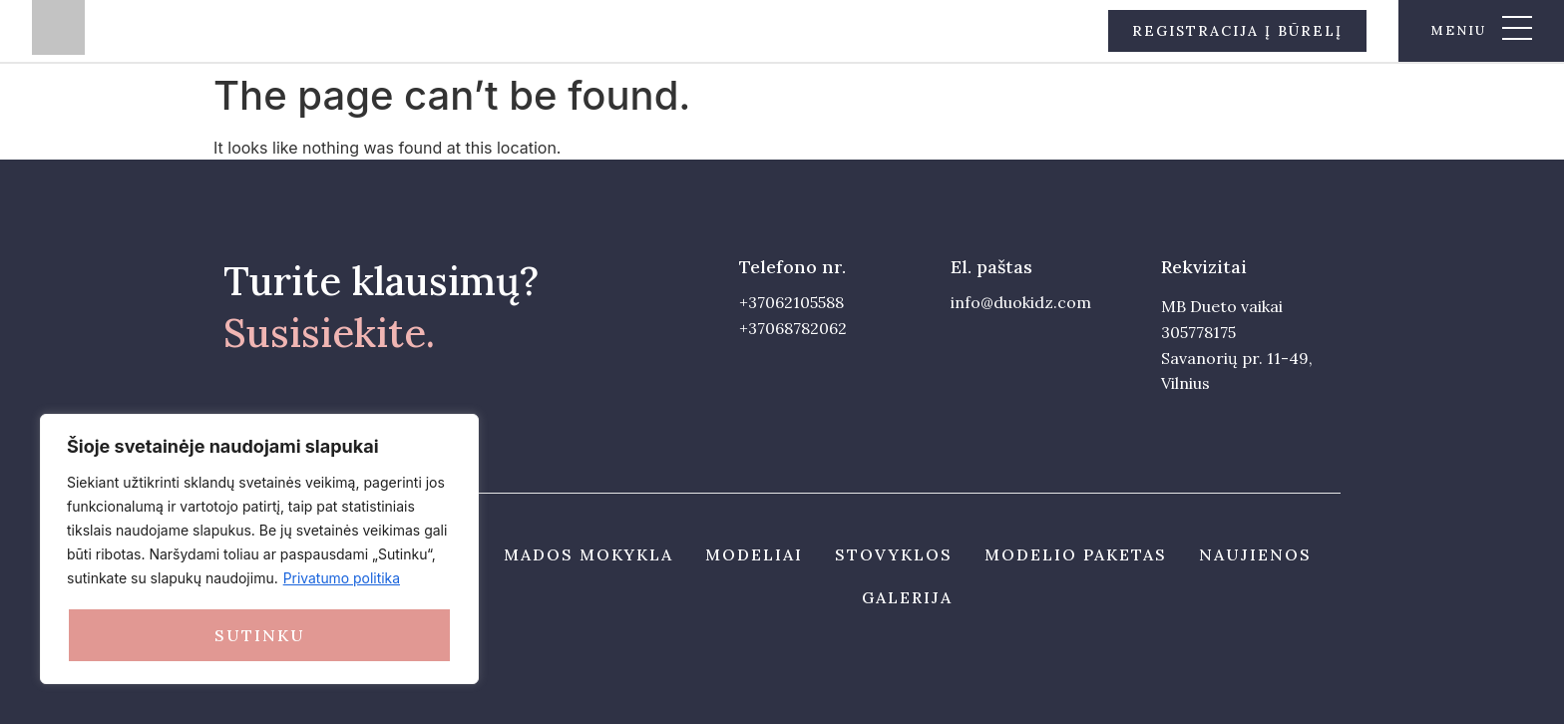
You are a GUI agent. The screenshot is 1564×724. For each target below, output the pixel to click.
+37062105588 (791, 302)
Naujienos (1255, 554)
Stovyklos (894, 554)
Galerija (907, 597)
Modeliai (754, 554)
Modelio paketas (1075, 554)
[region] (259, 549)
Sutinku (259, 635)
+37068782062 (793, 328)
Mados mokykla (588, 554)
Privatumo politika (342, 578)
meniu (1458, 30)
